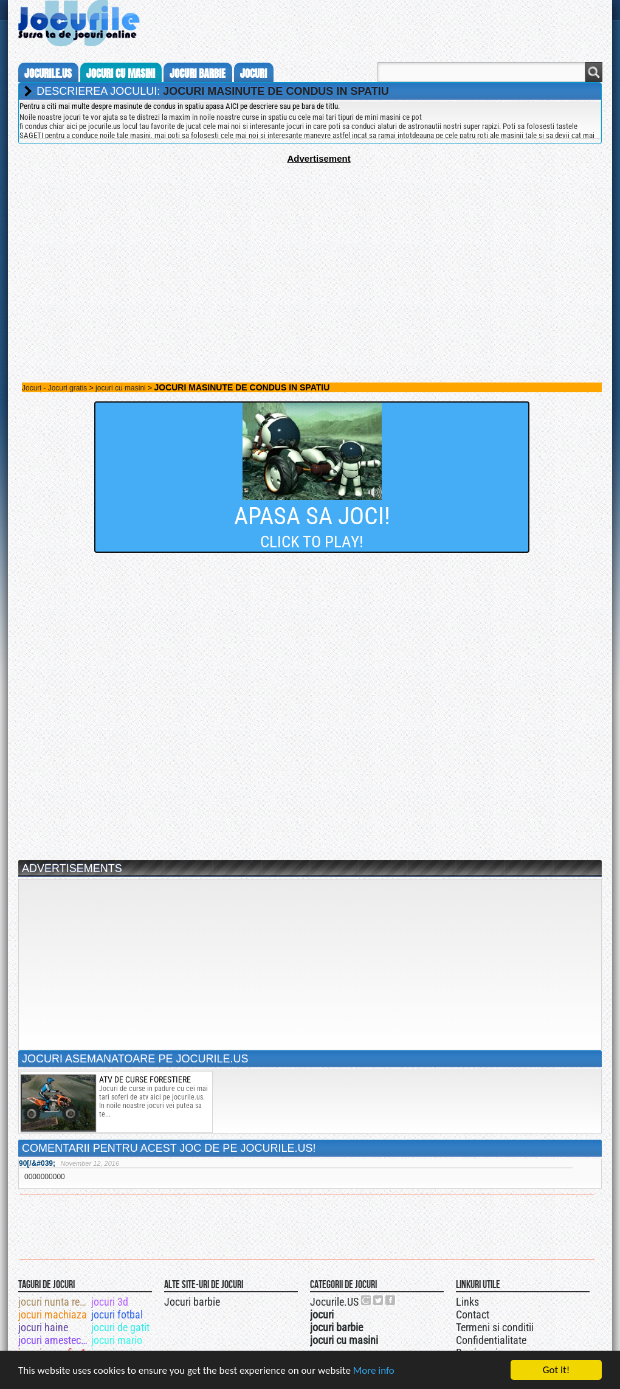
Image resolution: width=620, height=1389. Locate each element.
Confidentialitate (491, 1340)
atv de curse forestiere (145, 1079)
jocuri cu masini (120, 73)
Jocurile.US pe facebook (390, 1300)
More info (373, 1371)
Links (467, 1301)
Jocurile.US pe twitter (378, 1300)
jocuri (253, 73)
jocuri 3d (109, 1301)
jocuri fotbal (117, 1314)
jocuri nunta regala (53, 1301)
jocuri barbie (198, 73)
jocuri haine (43, 1327)
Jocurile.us (48, 73)
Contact (472, 1314)
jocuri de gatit (120, 1327)
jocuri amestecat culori (53, 1340)
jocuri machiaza (52, 1314)
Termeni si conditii (495, 1327)
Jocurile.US (334, 1301)
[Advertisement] (310, 249)
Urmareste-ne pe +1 (366, 1300)
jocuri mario (116, 1340)
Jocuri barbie (192, 1301)
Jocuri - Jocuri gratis (54, 388)
